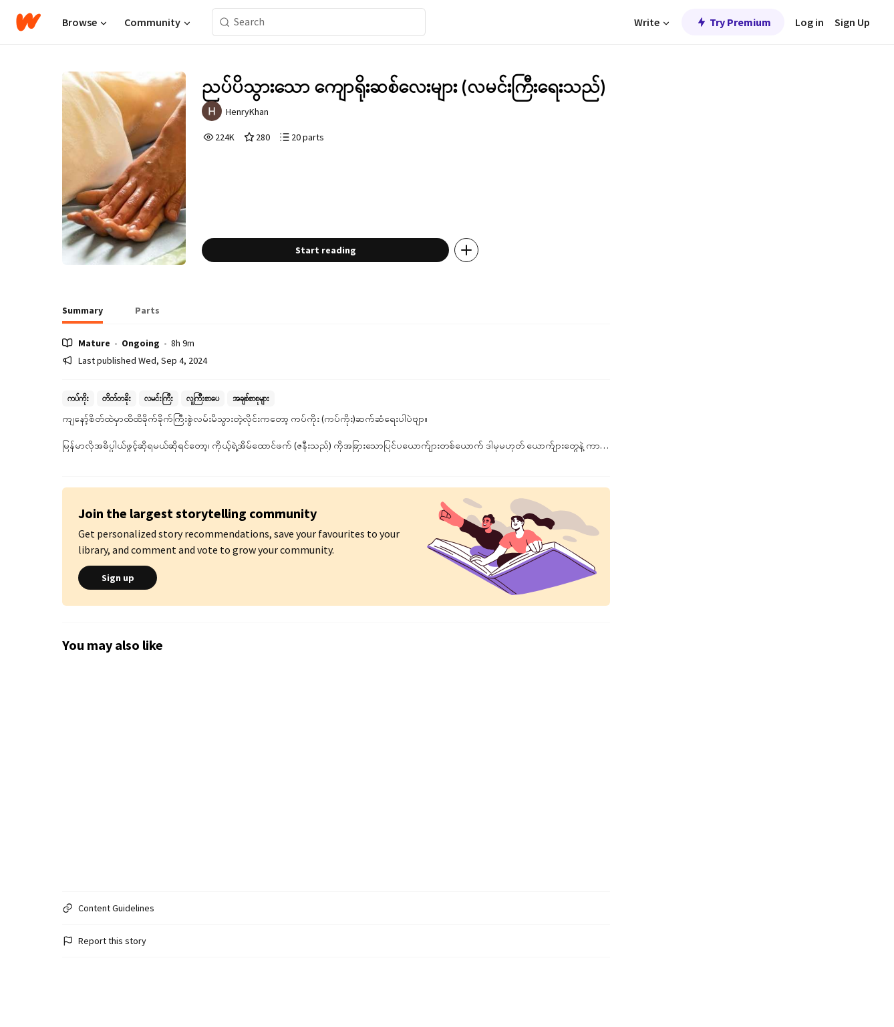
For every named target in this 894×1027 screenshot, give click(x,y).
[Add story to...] (466, 250)
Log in (809, 22)
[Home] (28, 22)
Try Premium (733, 22)
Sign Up (852, 22)
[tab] (82, 314)
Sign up (117, 578)
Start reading (325, 250)
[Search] (225, 22)
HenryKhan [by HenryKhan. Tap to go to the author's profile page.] (247, 112)
